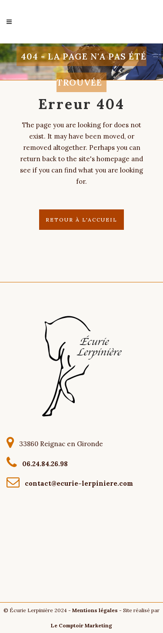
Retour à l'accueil (81, 219)
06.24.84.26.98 (43, 463)
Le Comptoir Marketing (81, 625)
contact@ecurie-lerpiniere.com (77, 483)
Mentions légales (95, 610)
